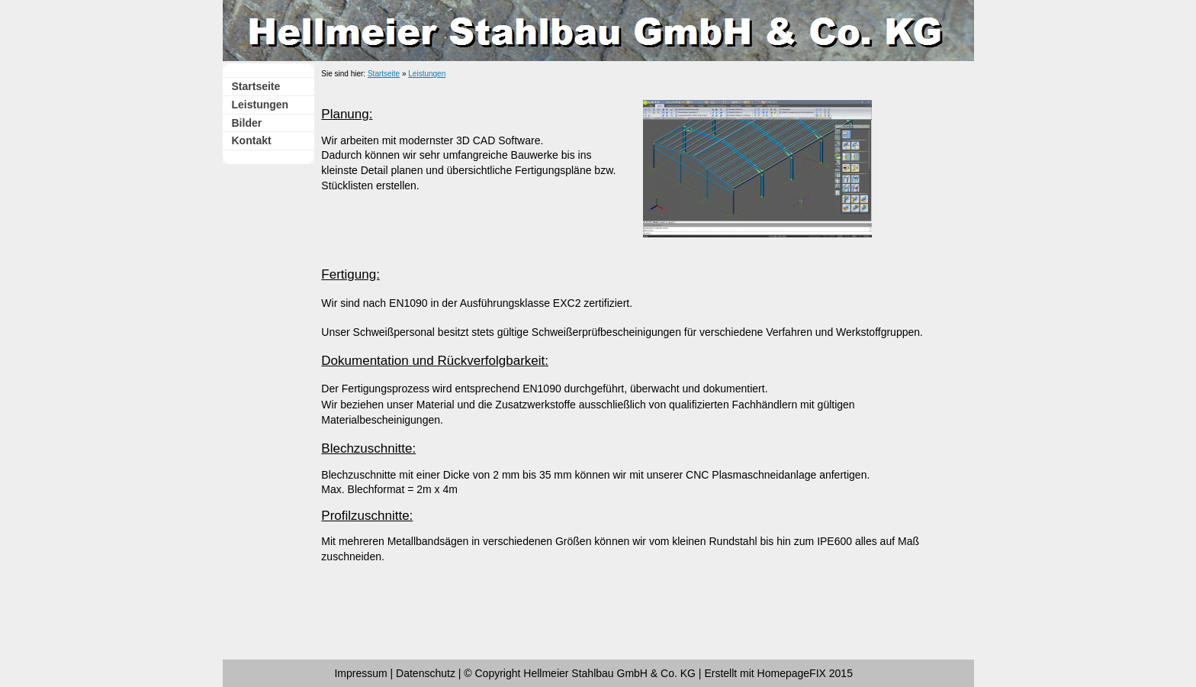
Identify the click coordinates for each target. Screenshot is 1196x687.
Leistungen (260, 104)
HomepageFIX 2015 (805, 673)
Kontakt (252, 140)
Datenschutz (425, 673)
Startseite (256, 86)
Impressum (360, 673)
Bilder (247, 123)
